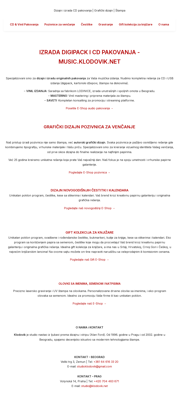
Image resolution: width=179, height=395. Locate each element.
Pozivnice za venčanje (59, 24)
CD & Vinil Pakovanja (24, 24)
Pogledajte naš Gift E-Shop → (89, 259)
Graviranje (105, 24)
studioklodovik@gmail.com (94, 366)
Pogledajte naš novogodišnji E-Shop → (89, 208)
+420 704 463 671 (106, 381)
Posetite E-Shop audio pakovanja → (89, 108)
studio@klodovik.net (94, 386)
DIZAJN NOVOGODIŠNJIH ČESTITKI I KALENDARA (89, 190)
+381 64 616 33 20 (106, 361)
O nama (163, 24)
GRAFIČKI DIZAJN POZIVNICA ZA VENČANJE (89, 126)
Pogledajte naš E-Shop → (89, 303)
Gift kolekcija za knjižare (135, 24)
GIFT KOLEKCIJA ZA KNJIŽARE (90, 232)
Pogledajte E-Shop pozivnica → (89, 172)
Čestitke (86, 24)
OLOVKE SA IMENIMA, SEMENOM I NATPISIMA (90, 283)
